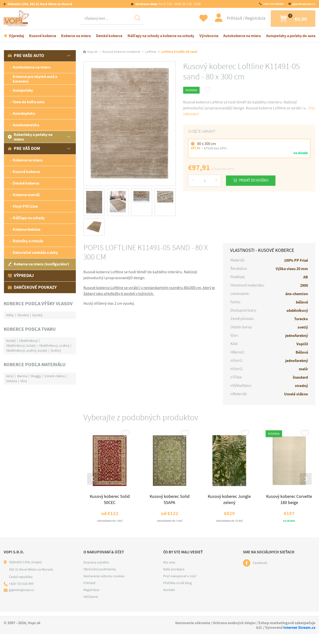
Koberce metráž (26, 195)
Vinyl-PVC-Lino (25, 207)
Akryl (10, 377)
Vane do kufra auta (28, 102)
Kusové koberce (42, 36)
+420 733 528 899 (273, 4)
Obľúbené (90, 601)
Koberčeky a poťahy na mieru (30, 138)
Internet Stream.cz (299, 627)
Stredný (23, 316)
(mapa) (36, 566)
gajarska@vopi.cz (303, 4)
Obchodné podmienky (99, 573)
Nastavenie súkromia (191, 622)
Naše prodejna (173, 573)
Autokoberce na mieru (242, 36)
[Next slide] (305, 482)
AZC (259, 627)
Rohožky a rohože (28, 242)
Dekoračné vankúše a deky (35, 253)
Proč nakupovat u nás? (180, 580)
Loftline (150, 53)
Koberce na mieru (76, 36)
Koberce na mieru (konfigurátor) (38, 265)
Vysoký (37, 316)
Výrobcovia (208, 36)
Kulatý (11, 341)
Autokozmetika (26, 126)
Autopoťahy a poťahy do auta (290, 36)
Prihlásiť (227, 19)
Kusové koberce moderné (121, 53)
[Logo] (17, 19)
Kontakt (169, 594)
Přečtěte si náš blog (177, 587)
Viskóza (11, 381)
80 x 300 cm (206, 144)
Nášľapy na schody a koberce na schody (161, 36)
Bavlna (22, 377)
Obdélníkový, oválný (54, 346)
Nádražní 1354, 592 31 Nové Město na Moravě (39, 4)
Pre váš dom (24, 149)
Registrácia (248, 19)
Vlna (23, 381)
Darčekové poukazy (32, 288)
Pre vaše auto (26, 56)
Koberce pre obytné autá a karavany (35, 80)
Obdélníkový (28, 341)
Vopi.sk (92, 53)
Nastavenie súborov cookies (104, 580)
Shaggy (36, 377)
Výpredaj (16, 36)
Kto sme (169, 566)
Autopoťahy (23, 91)
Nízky (10, 316)
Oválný (56, 351)
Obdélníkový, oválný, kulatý (26, 351)
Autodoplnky (24, 114)
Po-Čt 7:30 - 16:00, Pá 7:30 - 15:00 (168, 4)
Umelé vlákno (55, 377)
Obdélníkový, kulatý (21, 346)
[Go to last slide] (93, 482)
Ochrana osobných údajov (234, 622)
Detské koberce (109, 36)
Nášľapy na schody (29, 218)
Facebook (260, 567)
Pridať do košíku (256, 181)
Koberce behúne (26, 230)
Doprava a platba (96, 566)
